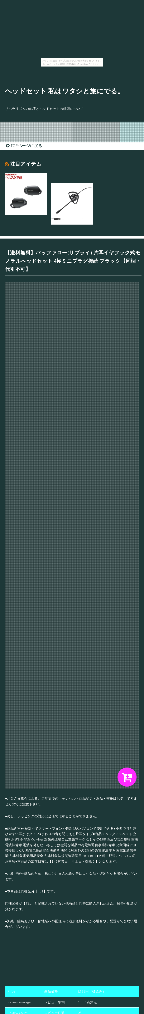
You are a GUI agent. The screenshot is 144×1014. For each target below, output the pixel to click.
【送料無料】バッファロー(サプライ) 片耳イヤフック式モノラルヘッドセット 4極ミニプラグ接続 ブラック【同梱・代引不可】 (73, 260)
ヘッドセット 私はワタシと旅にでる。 (64, 91)
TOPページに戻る (24, 145)
